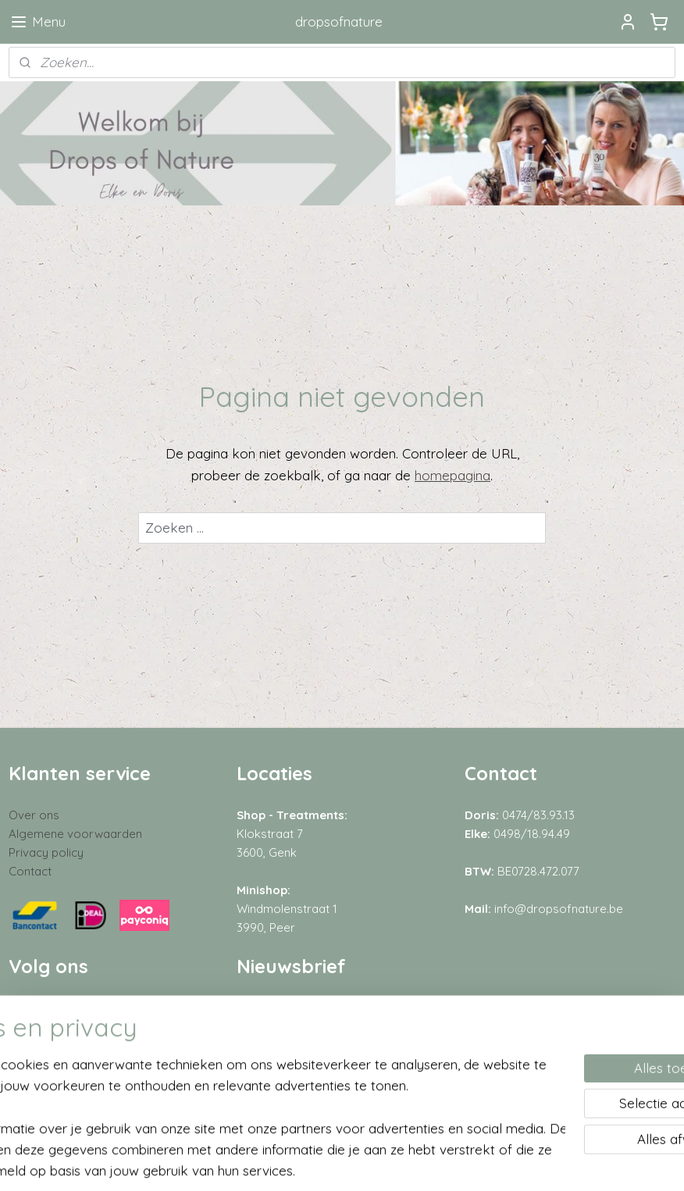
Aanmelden (283, 1048)
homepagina (452, 475)
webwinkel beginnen (373, 1162)
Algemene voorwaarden (75, 833)
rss (319, 1162)
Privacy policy (46, 852)
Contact (30, 871)
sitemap (289, 1162)
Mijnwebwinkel (503, 1162)
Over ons (34, 815)
